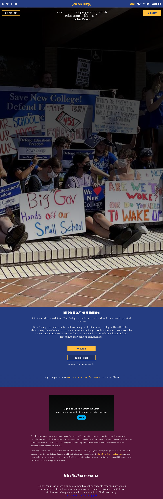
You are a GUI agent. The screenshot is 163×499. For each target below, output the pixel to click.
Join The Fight (11, 13)
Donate (152, 13)
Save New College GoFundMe (110, 454)
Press (139, 3)
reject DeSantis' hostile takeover (83, 377)
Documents (156, 3)
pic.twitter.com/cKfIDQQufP (82, 495)
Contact (146, 3)
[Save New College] (81, 4)
